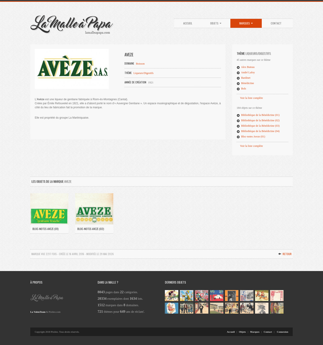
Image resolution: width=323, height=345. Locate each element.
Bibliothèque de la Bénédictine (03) (258, 125)
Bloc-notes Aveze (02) (90, 229)
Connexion (282, 331)
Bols (241, 88)
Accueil (187, 23)
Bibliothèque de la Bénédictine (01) (258, 115)
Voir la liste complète (251, 98)
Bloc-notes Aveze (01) (251, 136)
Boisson (140, 63)
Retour (285, 254)
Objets (215, 23)
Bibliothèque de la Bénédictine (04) (258, 131)
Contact (276, 23)
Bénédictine (245, 83)
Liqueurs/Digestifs (143, 73)
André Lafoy (246, 72)
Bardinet (243, 77)
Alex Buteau (246, 67)
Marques (246, 23)
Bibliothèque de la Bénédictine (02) (258, 120)
